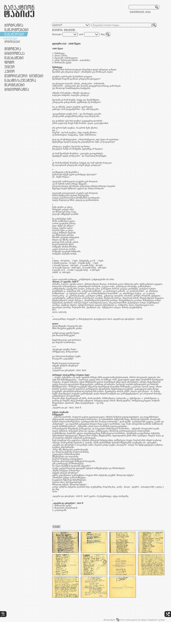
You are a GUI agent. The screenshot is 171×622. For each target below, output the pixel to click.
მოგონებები (12, 42)
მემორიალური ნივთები (24, 76)
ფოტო (9, 62)
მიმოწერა (13, 48)
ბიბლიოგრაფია (17, 89)
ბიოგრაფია (14, 25)
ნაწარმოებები (16, 29)
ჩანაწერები (14, 34)
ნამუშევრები (20, 80)
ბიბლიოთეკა (14, 53)
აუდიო (9, 71)
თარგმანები (14, 85)
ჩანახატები (14, 57)
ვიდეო (9, 67)
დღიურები (11, 39)
